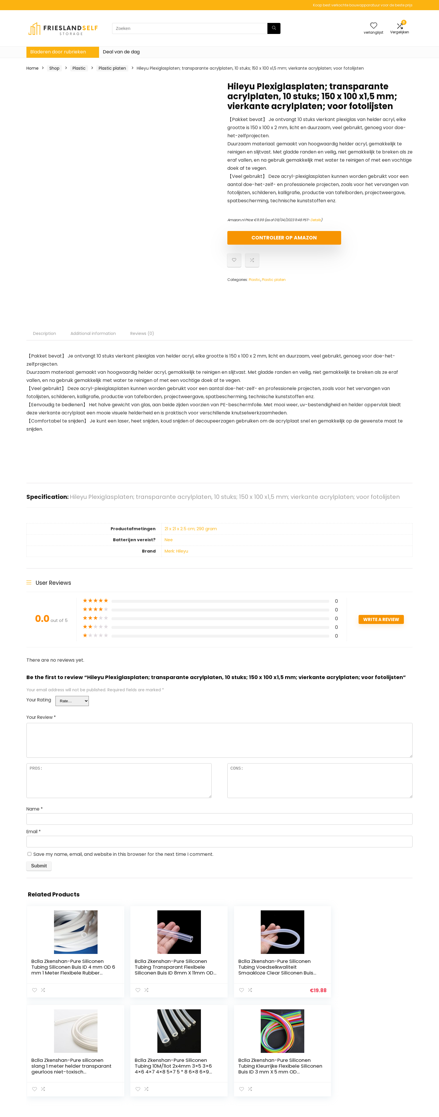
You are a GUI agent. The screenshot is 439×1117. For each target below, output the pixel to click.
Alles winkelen (305, 1057)
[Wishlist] (373, 26)
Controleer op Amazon (260, 240)
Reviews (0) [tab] (142, 333)
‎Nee (169, 540)
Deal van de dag (121, 51)
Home (32, 68)
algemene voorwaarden (379, 1057)
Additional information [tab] (93, 333)
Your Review (41, 717)
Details (315, 219)
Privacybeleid (368, 1048)
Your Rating (38, 700)
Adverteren (303, 1073)
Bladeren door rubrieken (58, 51)
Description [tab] (44, 333)
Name (34, 809)
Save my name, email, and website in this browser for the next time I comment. (123, 854)
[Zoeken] (273, 28)
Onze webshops (308, 1065)
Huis (296, 1048)
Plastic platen (112, 68)
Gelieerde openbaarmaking (382, 1065)
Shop (54, 68)
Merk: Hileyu (176, 551)
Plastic (79, 68)
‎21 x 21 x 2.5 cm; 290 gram (191, 529)
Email (33, 832)
